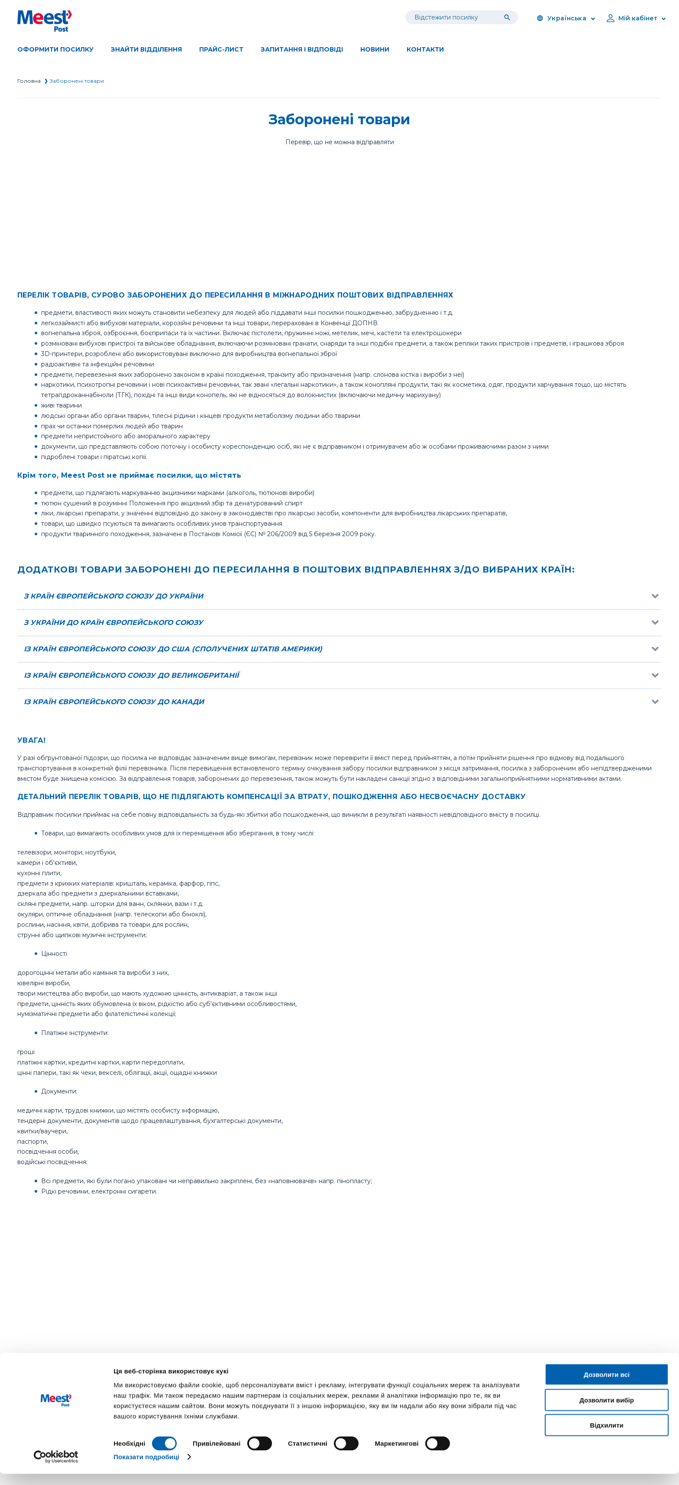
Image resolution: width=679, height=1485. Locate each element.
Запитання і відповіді (302, 49)
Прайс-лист (221, 49)
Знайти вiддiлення (146, 49)
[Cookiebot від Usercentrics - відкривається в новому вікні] (56, 1468)
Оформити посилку (55, 49)
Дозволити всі (607, 1385)
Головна (29, 81)
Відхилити (606, 1436)
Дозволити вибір (606, 1411)
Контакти (425, 49)
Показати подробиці (146, 1468)
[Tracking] (509, 17)
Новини (374, 49)
